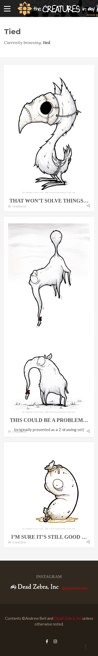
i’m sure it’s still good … (49, 537)
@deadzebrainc (75, 588)
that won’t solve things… (49, 201)
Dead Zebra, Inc (68, 618)
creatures (19, 206)
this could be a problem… (49, 420)
